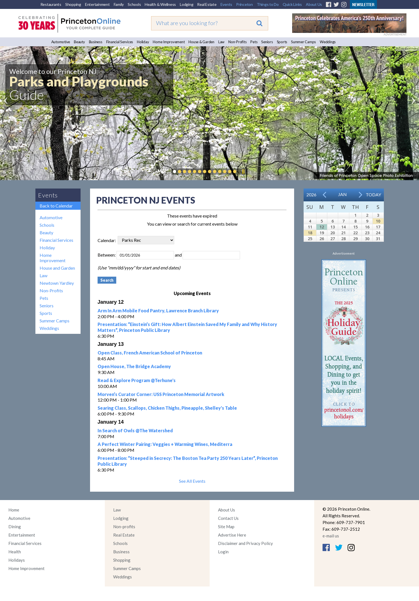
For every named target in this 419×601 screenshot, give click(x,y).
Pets (253, 42)
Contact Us (228, 518)
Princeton (244, 4)
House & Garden (201, 42)
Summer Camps (303, 42)
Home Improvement (169, 42)
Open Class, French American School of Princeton (150, 352)
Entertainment (97, 4)
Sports (282, 42)
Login (223, 551)
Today (373, 194)
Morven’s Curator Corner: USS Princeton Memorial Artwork (161, 394)
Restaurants (50, 4)
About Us (314, 4)
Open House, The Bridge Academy (134, 366)
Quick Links (292, 4)
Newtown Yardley (57, 283)
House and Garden (57, 268)
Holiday (143, 42)
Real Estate (206, 4)
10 (378, 221)
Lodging (186, 4)
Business (95, 42)
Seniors (267, 42)
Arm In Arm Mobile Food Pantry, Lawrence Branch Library (158, 310)
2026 (311, 194)
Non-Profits (237, 42)
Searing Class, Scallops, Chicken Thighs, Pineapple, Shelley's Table (167, 408)
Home (13, 509)
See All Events (192, 481)
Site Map (226, 526)
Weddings (328, 42)
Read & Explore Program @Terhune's (137, 380)
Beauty (79, 42)
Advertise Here (232, 534)
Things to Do (268, 4)
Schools (134, 4)
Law (221, 42)
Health (14, 551)
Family (119, 4)
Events (226, 4)
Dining (14, 526)
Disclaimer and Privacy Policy (245, 543)
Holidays (16, 560)
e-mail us (331, 535)
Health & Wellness (160, 4)
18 (310, 232)
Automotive (60, 42)
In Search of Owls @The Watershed (135, 430)
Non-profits (124, 526)
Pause (243, 171)
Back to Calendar (56, 205)
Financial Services (119, 42)
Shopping (73, 4)
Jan (342, 194)
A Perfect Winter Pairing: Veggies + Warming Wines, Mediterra (165, 444)
